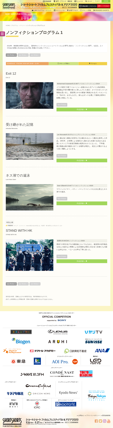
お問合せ (81, 415)
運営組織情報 (106, 415)
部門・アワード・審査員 (63, 1)
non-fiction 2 (23, 55)
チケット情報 (85, 10)
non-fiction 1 (11, 55)
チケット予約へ (63, 63)
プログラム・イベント (18, 25)
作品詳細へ (82, 109)
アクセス (93, 63)
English (97, 1)
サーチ (88, 1)
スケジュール (59, 10)
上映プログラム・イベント (42, 10)
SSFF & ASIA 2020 (9, 6)
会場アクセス (72, 10)
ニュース (78, 1)
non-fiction (62, 105)
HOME (8, 25)
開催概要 (47, 1)
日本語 (106, 1)
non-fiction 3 (35, 55)
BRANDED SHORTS (101, 10)
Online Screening (94, 6)
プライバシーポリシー (93, 415)
